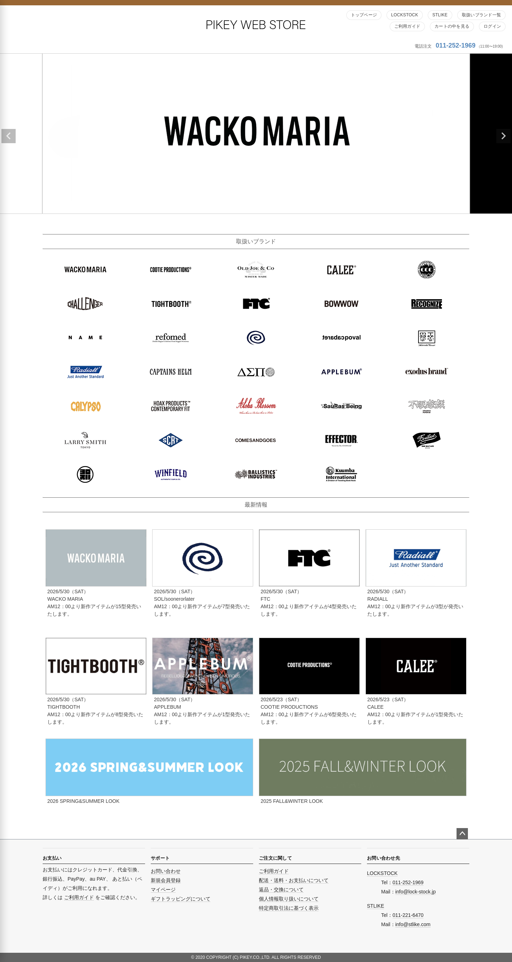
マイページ (163, 889)
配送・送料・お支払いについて (294, 880)
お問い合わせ (166, 871)
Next (503, 136)
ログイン (492, 26)
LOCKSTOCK (404, 14)
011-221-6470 (408, 915)
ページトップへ (462, 833)
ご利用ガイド (407, 26)
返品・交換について (281, 889)
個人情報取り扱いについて (289, 899)
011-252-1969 (455, 45)
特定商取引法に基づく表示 (289, 908)
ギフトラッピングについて (180, 899)
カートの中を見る (451, 26)
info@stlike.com (413, 924)
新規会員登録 (166, 880)
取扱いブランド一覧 (481, 14)
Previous (8, 136)
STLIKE (440, 14)
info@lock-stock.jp (415, 892)
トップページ (364, 14)
